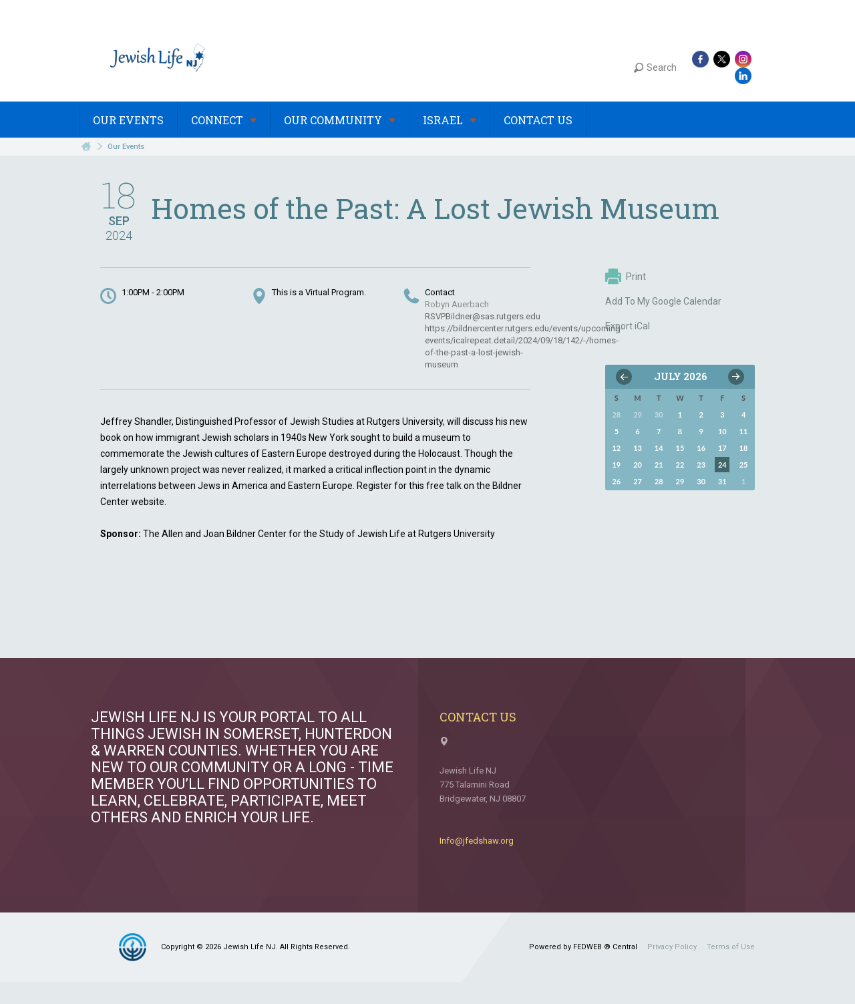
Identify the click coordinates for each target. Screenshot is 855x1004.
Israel (449, 120)
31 (722, 481)
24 (722, 464)
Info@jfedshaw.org (477, 841)
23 (701, 464)
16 (701, 448)
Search (655, 67)
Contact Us (538, 120)
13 (637, 448)
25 (743, 464)
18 (743, 448)
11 (743, 431)
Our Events (128, 120)
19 (616, 464)
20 (637, 464)
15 (680, 448)
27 (637, 481)
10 (722, 431)
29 (680, 481)
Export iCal (627, 326)
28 (659, 481)
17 (722, 448)
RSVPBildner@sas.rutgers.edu (482, 316)
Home (86, 146)
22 (680, 464)
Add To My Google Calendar (663, 301)
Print (625, 277)
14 (659, 448)
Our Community (339, 120)
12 (616, 448)
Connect (223, 120)
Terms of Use (731, 947)
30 (701, 481)
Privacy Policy (672, 947)
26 (616, 481)
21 (659, 464)
